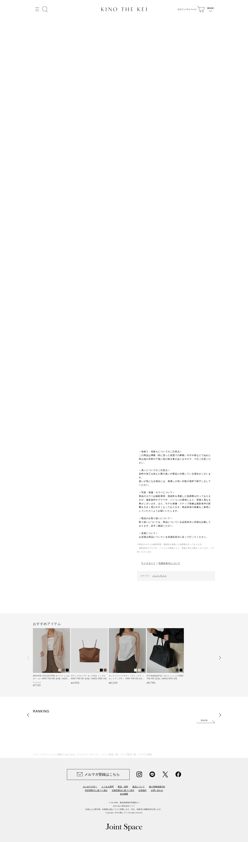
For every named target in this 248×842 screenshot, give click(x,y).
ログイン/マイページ (186, 9)
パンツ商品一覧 (110, 754)
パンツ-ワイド (159, 576)
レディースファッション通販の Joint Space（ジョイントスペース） (66, 754)
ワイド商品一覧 (128, 754)
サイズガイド (148, 563)
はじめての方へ (90, 787)
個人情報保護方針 (157, 787)
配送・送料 (123, 787)
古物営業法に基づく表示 (123, 790)
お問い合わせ (157, 790)
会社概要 (124, 794)
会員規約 (142, 790)
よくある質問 (107, 787)
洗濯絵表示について (169, 563)
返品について (138, 787)
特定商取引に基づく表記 (96, 790)
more (204, 720)
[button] (28, 658)
